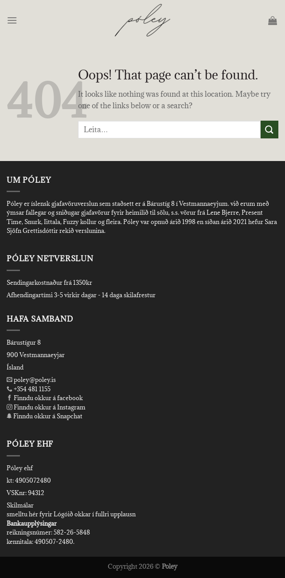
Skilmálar (20, 505)
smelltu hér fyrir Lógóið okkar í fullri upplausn (71, 514)
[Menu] (13, 20)
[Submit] (269, 129)
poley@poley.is (31, 380)
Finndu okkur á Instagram (46, 407)
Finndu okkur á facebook (45, 398)
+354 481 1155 (31, 389)
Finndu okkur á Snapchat (44, 416)
